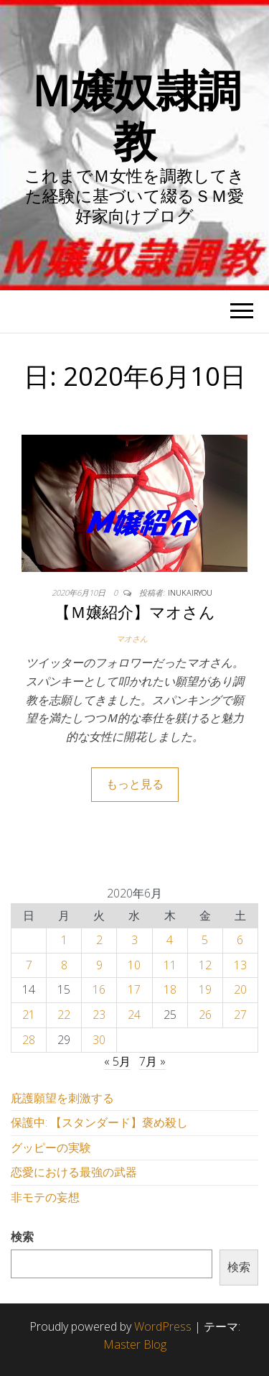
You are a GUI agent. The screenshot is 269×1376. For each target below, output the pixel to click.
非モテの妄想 (45, 1197)
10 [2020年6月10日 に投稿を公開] (134, 965)
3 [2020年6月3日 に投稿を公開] (134, 940)
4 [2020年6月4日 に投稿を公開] (169, 940)
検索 (22, 1237)
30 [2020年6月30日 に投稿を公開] (99, 1040)
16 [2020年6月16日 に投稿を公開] (99, 989)
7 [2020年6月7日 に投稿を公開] (29, 965)
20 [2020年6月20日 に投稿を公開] (240, 989)
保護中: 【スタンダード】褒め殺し (99, 1122)
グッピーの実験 (51, 1147)
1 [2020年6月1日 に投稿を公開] (64, 940)
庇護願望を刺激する (62, 1098)
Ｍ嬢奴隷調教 (134, 115)
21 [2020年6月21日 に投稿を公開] (28, 1014)
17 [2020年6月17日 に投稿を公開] (134, 989)
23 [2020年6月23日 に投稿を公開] (99, 1014)
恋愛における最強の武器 (74, 1172)
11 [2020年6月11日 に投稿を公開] (170, 965)
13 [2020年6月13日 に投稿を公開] (240, 965)
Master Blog (134, 1344)
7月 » (152, 1061)
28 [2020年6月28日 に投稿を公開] (28, 1040)
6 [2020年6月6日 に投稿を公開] (240, 940)
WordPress (163, 1326)
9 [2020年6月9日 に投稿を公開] (99, 965)
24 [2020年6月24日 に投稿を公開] (134, 1014)
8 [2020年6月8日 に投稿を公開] (64, 965)
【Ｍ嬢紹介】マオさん (135, 611)
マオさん (132, 638)
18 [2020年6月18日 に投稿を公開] (170, 989)
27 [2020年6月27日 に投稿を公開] (240, 1014)
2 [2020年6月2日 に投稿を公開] (99, 940)
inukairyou (190, 592)
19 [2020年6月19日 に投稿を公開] (205, 989)
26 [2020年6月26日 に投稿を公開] (205, 1014)
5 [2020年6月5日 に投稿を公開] (205, 940)
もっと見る (135, 784)
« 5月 (117, 1061)
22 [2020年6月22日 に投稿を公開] (63, 1014)
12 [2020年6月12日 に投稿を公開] (205, 965)
